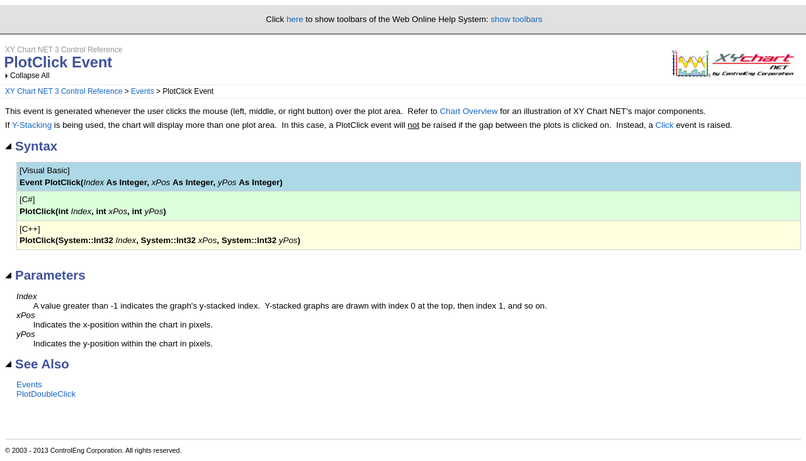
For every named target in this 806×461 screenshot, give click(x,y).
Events (142, 91)
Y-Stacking (32, 125)
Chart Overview (468, 111)
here (295, 19)
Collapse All (30, 75)
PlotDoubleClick (46, 394)
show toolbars (516, 19)
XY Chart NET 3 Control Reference (63, 91)
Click (665, 125)
